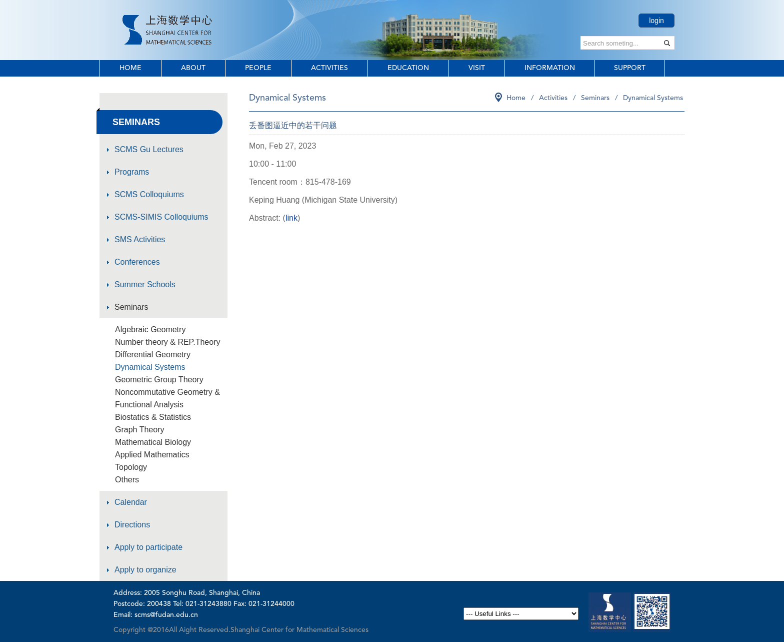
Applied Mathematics (152, 454)
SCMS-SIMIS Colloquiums (161, 217)
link (292, 218)
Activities (329, 68)
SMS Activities (139, 239)
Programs (131, 172)
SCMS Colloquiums (149, 194)
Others (127, 479)
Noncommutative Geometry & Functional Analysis (167, 398)
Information (549, 68)
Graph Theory (139, 429)
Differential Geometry (152, 354)
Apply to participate (148, 547)
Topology (131, 467)
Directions (132, 524)
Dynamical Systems (150, 367)
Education (408, 68)
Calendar (130, 502)
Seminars (131, 307)
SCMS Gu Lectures (149, 149)
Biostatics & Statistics (153, 417)
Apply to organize (145, 569)
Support (630, 68)
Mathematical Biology (153, 442)
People (258, 68)
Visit (476, 68)
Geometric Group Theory (159, 379)
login (656, 21)
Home (131, 68)
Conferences (137, 262)
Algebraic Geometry (150, 329)
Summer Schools (145, 284)
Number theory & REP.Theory (167, 342)
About (193, 68)
